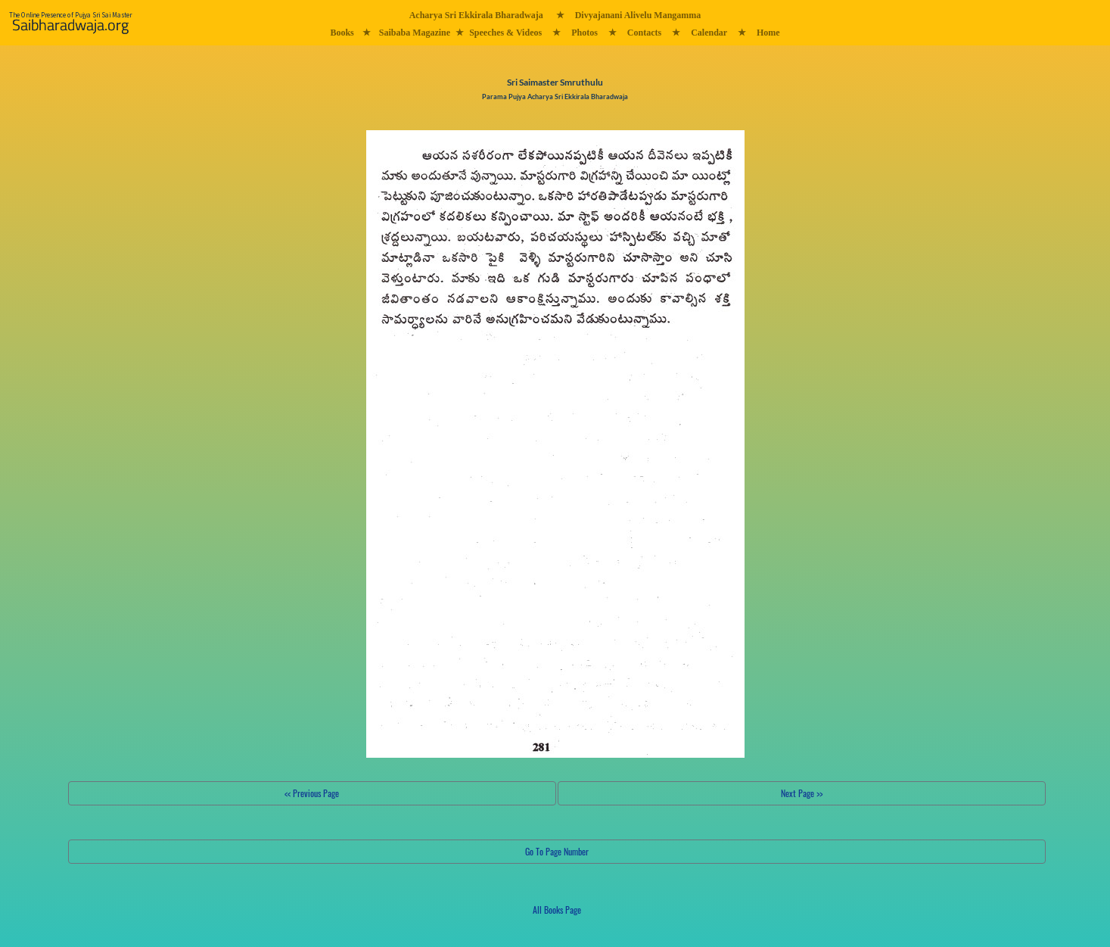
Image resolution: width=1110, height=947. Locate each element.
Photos (584, 32)
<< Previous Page (311, 793)
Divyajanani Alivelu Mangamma (638, 15)
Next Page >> (801, 793)
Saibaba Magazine (414, 32)
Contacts (644, 32)
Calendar (709, 32)
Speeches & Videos (505, 32)
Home (768, 32)
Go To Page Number (557, 851)
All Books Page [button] (557, 909)
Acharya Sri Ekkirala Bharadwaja (476, 15)
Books (341, 32)
